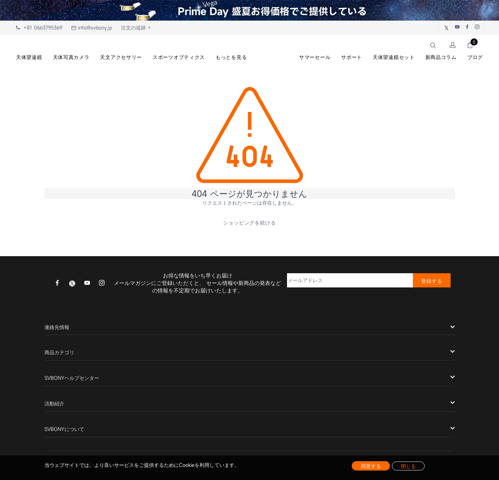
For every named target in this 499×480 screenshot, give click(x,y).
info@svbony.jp (91, 27)
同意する (371, 466)
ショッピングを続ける (249, 222)
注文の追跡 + (136, 27)
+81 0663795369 (39, 27)
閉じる (408, 466)
